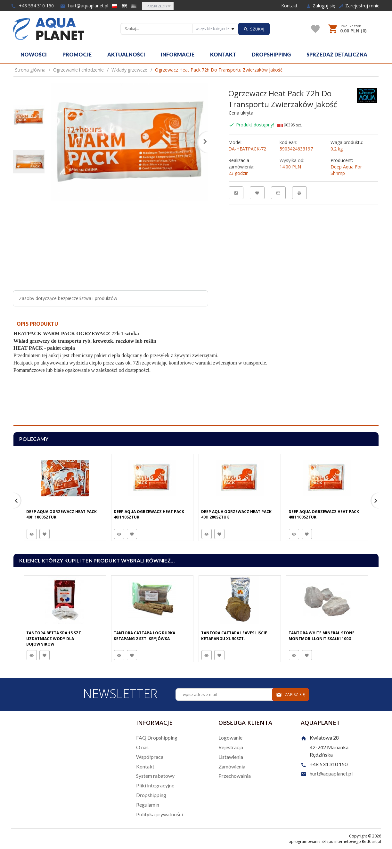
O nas (142, 747)
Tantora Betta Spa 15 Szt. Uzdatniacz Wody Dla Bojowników (54, 638)
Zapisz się (290, 695)
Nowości (33, 54)
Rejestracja (230, 747)
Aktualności (126, 54)
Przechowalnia (234, 776)
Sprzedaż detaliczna (336, 54)
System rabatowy (155, 776)
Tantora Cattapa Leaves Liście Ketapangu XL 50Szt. (234, 635)
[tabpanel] (196, 378)
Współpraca (149, 757)
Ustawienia (230, 757)
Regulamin (147, 805)
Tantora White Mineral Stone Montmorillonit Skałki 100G (322, 635)
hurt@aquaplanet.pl (84, 6)
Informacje (177, 54)
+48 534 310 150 (32, 6)
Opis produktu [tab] (37, 323)
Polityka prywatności (159, 814)
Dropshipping (271, 54)
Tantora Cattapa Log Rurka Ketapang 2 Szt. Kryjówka (144, 635)
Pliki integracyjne (155, 785)
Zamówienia (231, 766)
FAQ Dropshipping (156, 737)
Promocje (77, 54)
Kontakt (289, 6)
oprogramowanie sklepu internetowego (325, 841)
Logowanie (230, 737)
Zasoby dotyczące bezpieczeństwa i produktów (68, 298)
